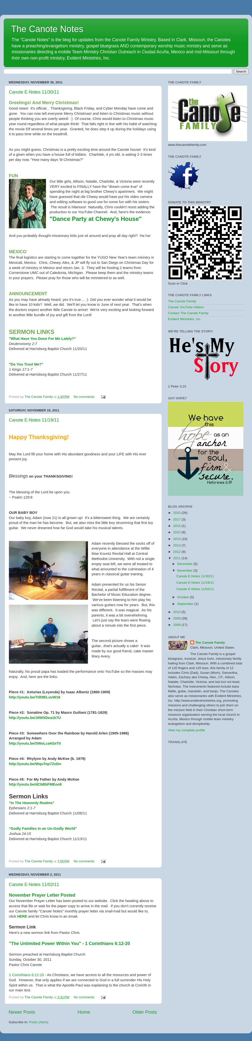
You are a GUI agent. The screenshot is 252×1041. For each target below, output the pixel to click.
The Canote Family (182, 301)
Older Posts (144, 1012)
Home (84, 1012)
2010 (177, 612)
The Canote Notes (47, 29)
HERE (22, 916)
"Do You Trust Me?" (26, 364)
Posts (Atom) (38, 1022)
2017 (177, 519)
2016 (177, 526)
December (185, 564)
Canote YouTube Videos (186, 307)
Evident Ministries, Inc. (184, 319)
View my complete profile (186, 730)
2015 (177, 532)
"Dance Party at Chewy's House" (96, 218)
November (185, 570)
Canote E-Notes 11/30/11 (34, 92)
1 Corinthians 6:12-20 (26, 975)
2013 (177, 545)
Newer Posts (22, 1012)
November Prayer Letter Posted (42, 895)
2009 (177, 618)
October (183, 597)
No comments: (85, 397)
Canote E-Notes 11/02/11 (34, 884)
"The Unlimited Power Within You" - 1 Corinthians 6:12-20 (69, 943)
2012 (177, 552)
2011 (177, 558)
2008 (177, 625)
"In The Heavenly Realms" (32, 803)
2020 (177, 513)
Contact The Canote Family (188, 313)
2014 (177, 539)
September (185, 604)
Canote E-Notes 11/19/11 (34, 420)
